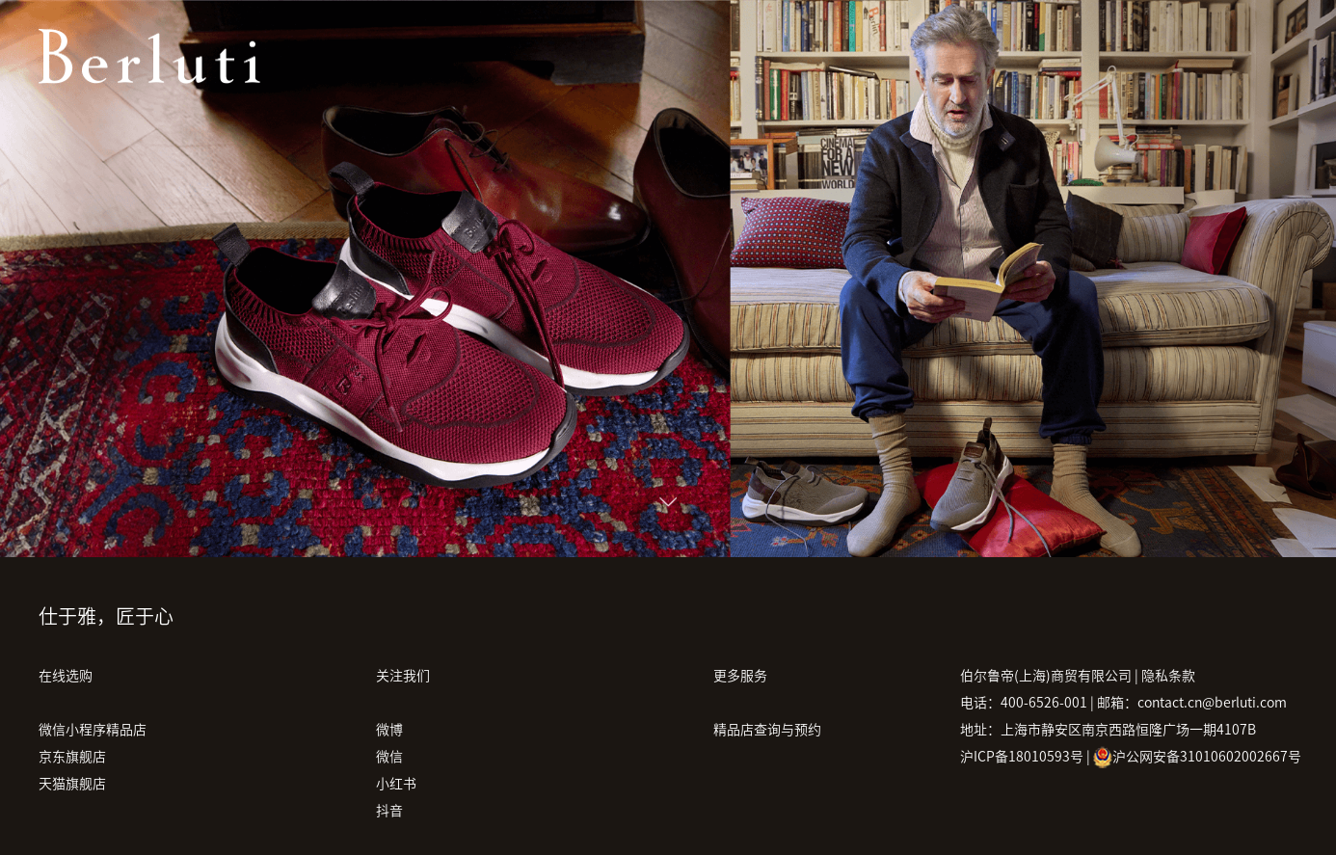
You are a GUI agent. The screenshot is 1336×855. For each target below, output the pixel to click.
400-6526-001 (1044, 702)
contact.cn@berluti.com (1212, 702)
